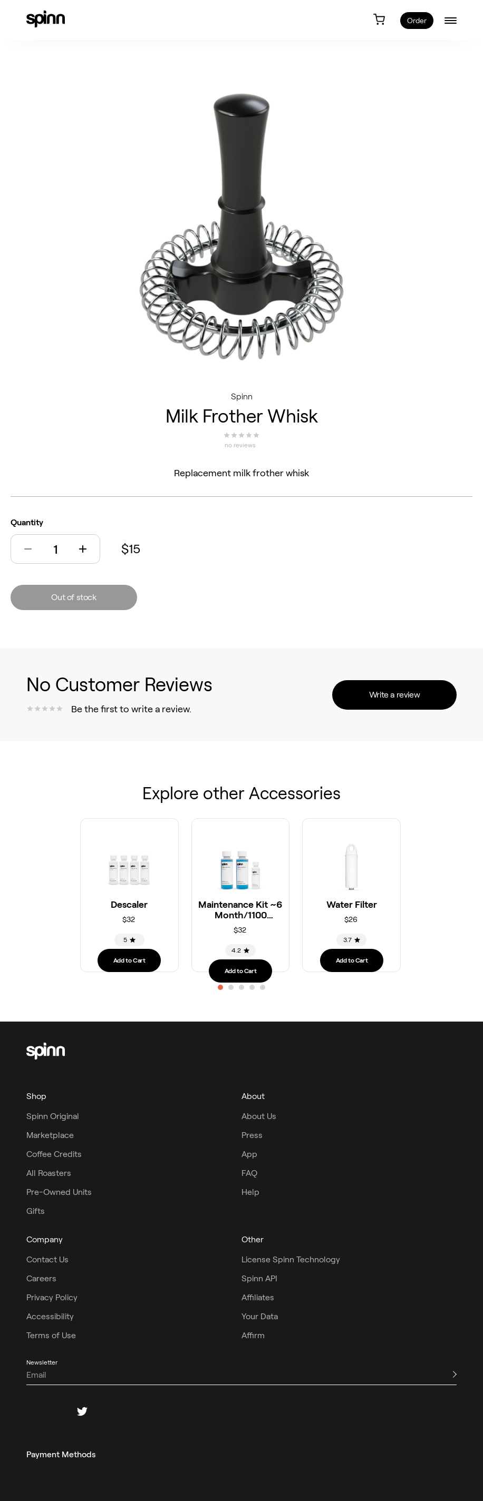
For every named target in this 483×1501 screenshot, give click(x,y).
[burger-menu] (451, 20)
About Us (259, 1116)
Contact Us (47, 1259)
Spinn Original (52, 1116)
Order (417, 20)
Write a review (394, 694)
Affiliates (258, 1297)
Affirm (253, 1335)
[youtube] (133, 1411)
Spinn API (259, 1278)
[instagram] (57, 1411)
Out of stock (73, 597)
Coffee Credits (54, 1154)
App (249, 1154)
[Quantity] (55, 549)
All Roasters (48, 1173)
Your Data (260, 1316)
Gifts (35, 1210)
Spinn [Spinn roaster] (242, 396)
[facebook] (31, 1411)
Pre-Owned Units (59, 1192)
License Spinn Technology (291, 1259)
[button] (28, 549)
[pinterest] (107, 1411)
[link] (45, 19)
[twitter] (82, 1411)
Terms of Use (51, 1335)
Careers (41, 1278)
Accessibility (50, 1316)
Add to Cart (129, 960)
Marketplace (50, 1135)
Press (252, 1135)
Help (250, 1192)
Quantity (27, 522)
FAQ (249, 1173)
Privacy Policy (52, 1297)
